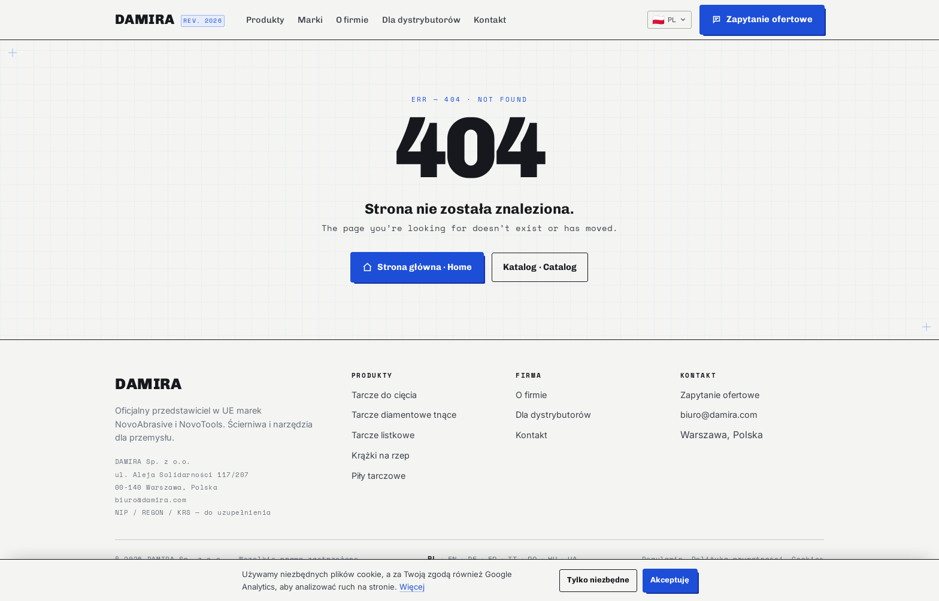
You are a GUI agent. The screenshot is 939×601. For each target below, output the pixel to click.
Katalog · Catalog (540, 267)
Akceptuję (670, 579)
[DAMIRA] (170, 19)
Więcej (412, 586)
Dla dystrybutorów (421, 19)
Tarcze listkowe (383, 435)
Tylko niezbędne (598, 579)
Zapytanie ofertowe (719, 395)
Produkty (265, 19)
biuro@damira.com (150, 499)
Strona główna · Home (417, 267)
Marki (310, 19)
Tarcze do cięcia (384, 395)
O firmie (352, 19)
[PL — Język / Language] (669, 20)
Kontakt (490, 19)
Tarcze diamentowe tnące (404, 414)
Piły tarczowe (378, 476)
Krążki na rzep (381, 455)
